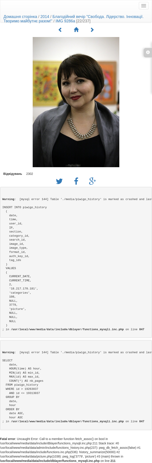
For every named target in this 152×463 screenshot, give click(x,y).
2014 (44, 16)
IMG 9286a (65, 21)
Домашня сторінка (20, 16)
